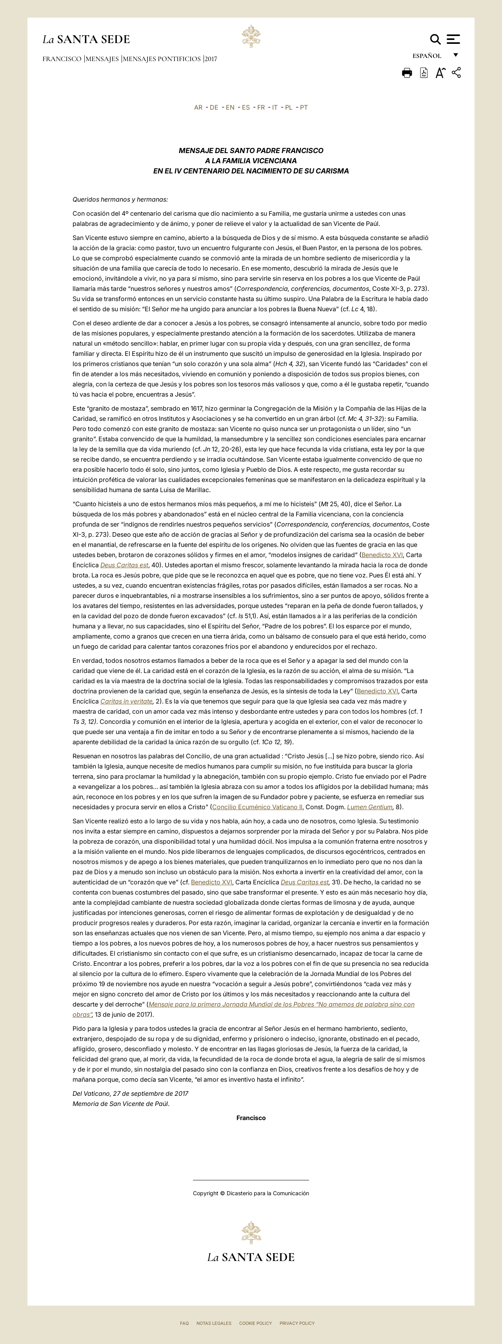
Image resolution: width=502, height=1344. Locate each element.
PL (289, 107)
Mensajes (102, 58)
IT (275, 107)
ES (246, 107)
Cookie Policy (255, 1323)
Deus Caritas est (124, 565)
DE (214, 107)
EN (230, 107)
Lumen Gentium (370, 807)
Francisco (62, 58)
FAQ (184, 1323)
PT (304, 107)
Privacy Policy (297, 1323)
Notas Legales (213, 1323)
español (430, 58)
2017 (211, 58)
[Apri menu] (452, 39)
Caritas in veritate (126, 701)
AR (198, 107)
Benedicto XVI (382, 555)
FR (261, 107)
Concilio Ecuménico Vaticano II (257, 807)
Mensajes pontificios (162, 58)
